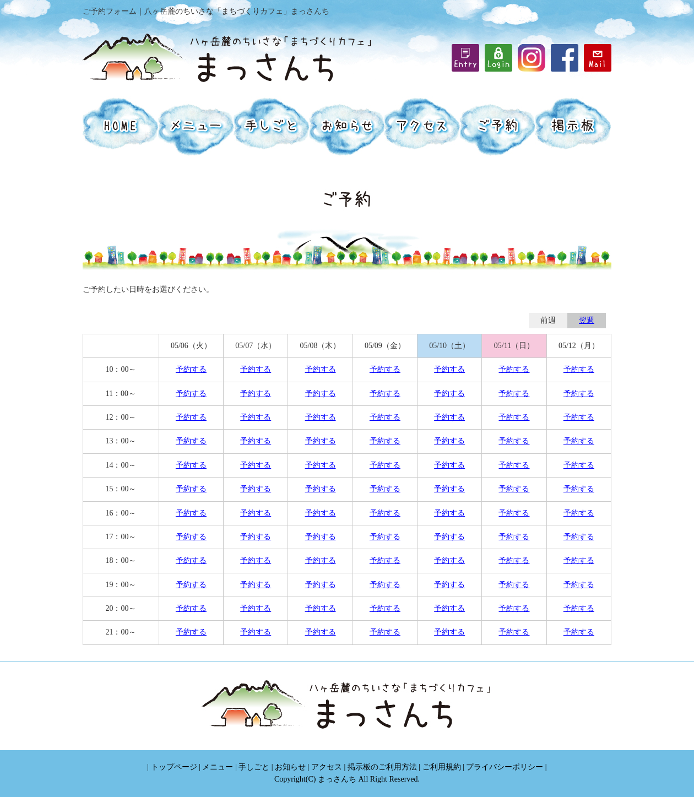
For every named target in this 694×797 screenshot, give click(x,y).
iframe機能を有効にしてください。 (498, 58)
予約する (191, 369)
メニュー (217, 767)
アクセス (326, 767)
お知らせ (290, 767)
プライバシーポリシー (504, 767)
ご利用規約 (441, 767)
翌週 (586, 320)
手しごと (253, 767)
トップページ (174, 767)
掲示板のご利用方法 (382, 767)
